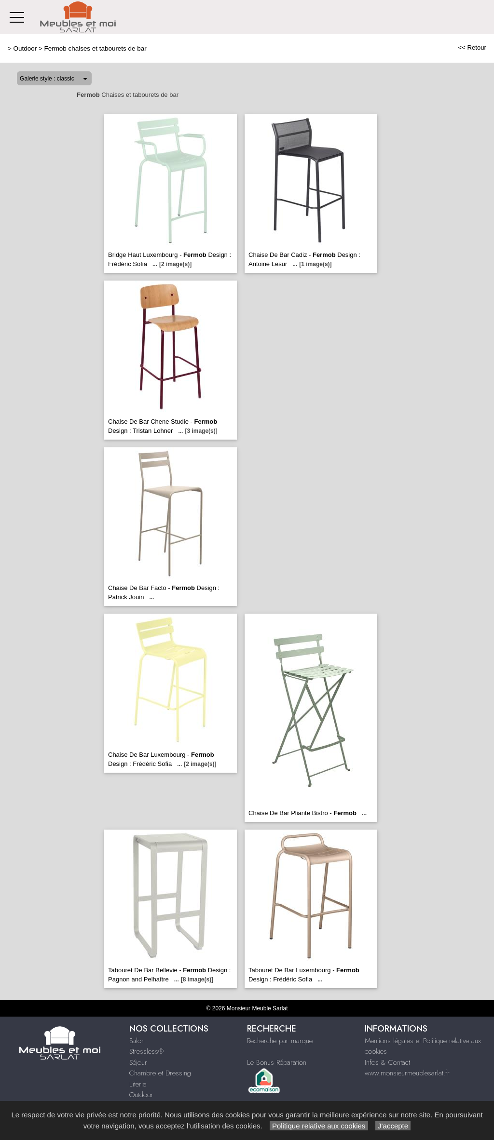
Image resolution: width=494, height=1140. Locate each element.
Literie (137, 1084)
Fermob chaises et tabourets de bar (95, 48)
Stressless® (146, 1051)
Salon (137, 1040)
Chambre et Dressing (160, 1073)
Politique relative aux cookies (319, 1126)
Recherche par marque (280, 1040)
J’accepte (393, 1126)
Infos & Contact (387, 1062)
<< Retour (472, 47)
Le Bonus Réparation (276, 1062)
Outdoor (25, 48)
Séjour (138, 1062)
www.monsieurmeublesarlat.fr (407, 1073)
